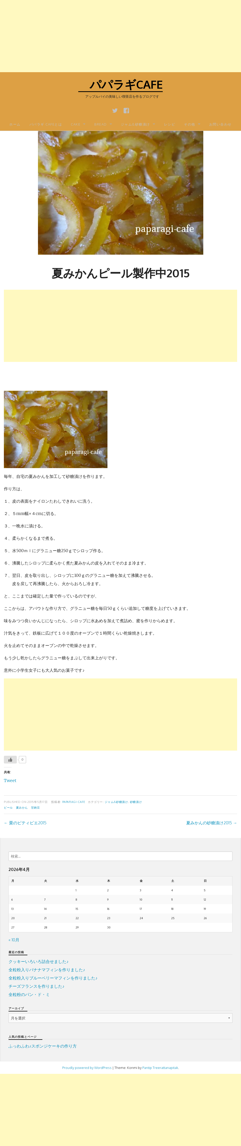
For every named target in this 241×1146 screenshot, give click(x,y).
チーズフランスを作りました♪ (36, 986)
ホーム (15, 124)
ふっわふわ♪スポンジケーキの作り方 (43, 1046)
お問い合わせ (220, 124)
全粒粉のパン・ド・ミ (29, 994)
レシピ (169, 124)
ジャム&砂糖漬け (135, 124)
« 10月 (14, 939)
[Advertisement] (120, 36)
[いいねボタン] (10, 759)
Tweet (10, 780)
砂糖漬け (136, 802)
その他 (189, 124)
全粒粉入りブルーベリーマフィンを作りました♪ (53, 978)
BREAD (100, 124)
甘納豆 (35, 807)
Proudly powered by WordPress (87, 1068)
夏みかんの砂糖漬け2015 (211, 822)
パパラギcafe (120, 84)
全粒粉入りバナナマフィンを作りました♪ (47, 969)
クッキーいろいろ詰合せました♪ (38, 961)
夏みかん (22, 807)
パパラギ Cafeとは (45, 124)
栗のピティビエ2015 (25, 822)
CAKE (75, 124)
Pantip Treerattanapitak (160, 1068)
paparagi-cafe (73, 802)
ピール (8, 807)
